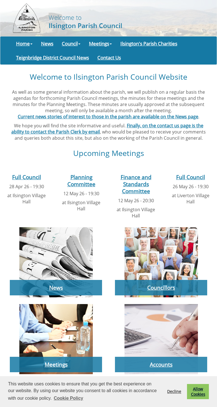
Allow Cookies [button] (198, 391)
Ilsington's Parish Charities (148, 43)
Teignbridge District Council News (52, 57)
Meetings (100, 43)
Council (71, 43)
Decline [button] (174, 391)
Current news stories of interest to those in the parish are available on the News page (108, 117)
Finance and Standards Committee (136, 184)
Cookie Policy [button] (68, 398)
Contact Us (109, 57)
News (47, 43)
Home (24, 43)
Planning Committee (81, 181)
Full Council (26, 177)
